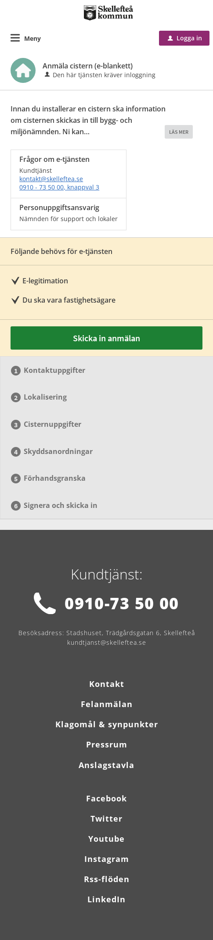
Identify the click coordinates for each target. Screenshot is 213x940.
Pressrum (106, 744)
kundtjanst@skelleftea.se (106, 642)
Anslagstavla (106, 765)
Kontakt (106, 684)
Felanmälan (107, 704)
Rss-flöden (107, 879)
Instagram (106, 859)
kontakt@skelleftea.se (51, 179)
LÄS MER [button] (178, 132)
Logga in (185, 38)
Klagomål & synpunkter (106, 724)
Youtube (106, 838)
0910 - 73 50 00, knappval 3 (59, 187)
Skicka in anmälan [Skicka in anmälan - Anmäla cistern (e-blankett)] (106, 337)
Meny (32, 38)
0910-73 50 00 (122, 603)
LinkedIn (106, 899)
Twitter (106, 818)
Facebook (106, 798)
